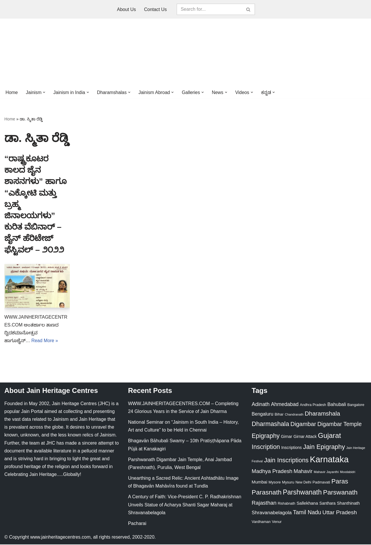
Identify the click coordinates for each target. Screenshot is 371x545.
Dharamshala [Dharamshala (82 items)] (322, 413)
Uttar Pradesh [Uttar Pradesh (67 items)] (339, 513)
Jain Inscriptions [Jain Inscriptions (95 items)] (286, 460)
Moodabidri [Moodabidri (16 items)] (347, 472)
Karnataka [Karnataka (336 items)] (329, 460)
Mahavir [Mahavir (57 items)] (303, 472)
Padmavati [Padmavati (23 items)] (321, 482)
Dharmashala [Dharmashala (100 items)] (270, 424)
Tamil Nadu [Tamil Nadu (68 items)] (307, 513)
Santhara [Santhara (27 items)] (327, 503)
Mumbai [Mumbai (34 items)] (259, 482)
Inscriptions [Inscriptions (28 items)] (291, 448)
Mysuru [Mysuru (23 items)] (288, 482)
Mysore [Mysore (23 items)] (275, 482)
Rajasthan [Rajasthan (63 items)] (264, 503)
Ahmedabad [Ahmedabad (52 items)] (285, 404)
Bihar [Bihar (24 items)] (279, 414)
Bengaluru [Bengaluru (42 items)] (262, 414)
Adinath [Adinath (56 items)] (261, 404)
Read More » (44, 341)
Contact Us (155, 9)
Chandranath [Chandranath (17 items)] (294, 414)
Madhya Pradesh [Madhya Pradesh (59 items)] (272, 472)
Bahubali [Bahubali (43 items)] (336, 404)
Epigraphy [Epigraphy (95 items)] (265, 436)
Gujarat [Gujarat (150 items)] (329, 436)
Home (12, 92)
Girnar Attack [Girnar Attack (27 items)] (305, 436)
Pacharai (137, 523)
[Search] (209, 9)
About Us (126, 9)
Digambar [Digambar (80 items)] (303, 424)
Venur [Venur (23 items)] (276, 522)
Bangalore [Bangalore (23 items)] (355, 405)
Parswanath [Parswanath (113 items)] (340, 493)
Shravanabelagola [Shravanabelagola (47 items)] (272, 513)
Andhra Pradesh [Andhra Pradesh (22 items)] (313, 405)
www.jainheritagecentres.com (60, 537)
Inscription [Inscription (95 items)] (266, 447)
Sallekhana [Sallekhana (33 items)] (307, 503)
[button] (44, 92)
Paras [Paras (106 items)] (339, 481)
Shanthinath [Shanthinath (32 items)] (348, 503)
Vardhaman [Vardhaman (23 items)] (261, 522)
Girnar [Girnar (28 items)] (286, 436)
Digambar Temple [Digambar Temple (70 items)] (339, 424)
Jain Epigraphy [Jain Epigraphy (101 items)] (324, 447)
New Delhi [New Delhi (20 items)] (303, 483)
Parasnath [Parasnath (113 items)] (266, 493)
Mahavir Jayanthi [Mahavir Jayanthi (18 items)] (326, 472)
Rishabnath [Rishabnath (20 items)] (286, 504)
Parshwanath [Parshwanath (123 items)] (302, 493)
